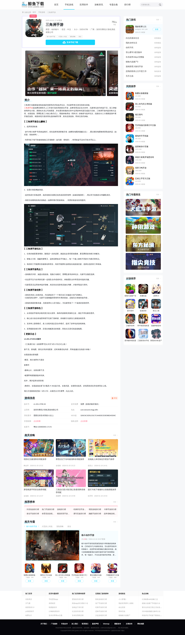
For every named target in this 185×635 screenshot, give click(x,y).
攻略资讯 (99, 4)
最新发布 (117, 624)
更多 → (115, 435)
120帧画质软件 (54, 611)
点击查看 (84, 421)
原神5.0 (156, 290)
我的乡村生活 (131, 43)
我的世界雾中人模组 (126, 603)
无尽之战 (129, 76)
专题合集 (113, 4)
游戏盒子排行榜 (78, 607)
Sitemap (106, 624)
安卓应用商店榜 (78, 615)
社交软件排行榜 (78, 611)
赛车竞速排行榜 (80, 514)
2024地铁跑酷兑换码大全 (151, 611)
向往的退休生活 (132, 38)
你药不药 (129, 48)
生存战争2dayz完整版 (135, 57)
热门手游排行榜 (48, 509)
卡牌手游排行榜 (110, 509)
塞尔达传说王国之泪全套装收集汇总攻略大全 (158, 607)
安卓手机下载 (72, 42)
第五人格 (156, 305)
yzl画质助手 (29, 611)
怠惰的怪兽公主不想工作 (136, 71)
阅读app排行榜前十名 (80, 603)
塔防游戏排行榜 (95, 509)
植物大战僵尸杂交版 (130, 291)
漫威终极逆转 (156, 320)
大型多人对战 (62, 36)
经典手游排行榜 (101, 607)
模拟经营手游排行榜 (63, 514)
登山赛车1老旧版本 (134, 52)
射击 (80, 36)
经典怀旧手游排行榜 (80, 509)
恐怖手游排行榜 (101, 611)
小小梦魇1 (122, 599)
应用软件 (84, 4)
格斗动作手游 (51, 36)
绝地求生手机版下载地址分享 (152, 615)
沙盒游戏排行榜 (101, 615)
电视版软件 (53, 607)
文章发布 (129, 624)
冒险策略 (73, 36)
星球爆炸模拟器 (130, 335)
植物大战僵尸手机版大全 (151, 603)
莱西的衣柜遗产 (156, 335)
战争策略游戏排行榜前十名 (110, 514)
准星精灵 (52, 603)
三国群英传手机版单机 (143, 336)
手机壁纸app (53, 599)
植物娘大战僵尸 (124, 615)
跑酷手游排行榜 (95, 514)
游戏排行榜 (61, 509)
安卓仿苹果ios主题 (55, 615)
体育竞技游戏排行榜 (48, 514)
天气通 (27, 603)
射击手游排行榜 (33, 514)
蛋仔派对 (130, 305)
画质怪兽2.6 (29, 607)
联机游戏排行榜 (101, 599)
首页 (56, 4)
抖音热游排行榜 (33, 509)
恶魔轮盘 (143, 290)
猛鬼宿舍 (143, 305)
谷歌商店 (28, 599)
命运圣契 (122, 607)
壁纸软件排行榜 (78, 599)
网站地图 (140, 624)
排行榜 (127, 4)
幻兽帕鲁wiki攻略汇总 (150, 599)
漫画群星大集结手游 (134, 66)
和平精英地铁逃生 (143, 321)
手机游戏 (69, 4)
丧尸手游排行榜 (101, 603)
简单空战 (122, 611)
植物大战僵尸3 (132, 62)
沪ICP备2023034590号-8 (102, 630)
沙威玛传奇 (130, 320)
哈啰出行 (28, 615)
